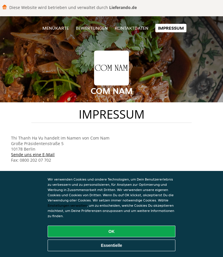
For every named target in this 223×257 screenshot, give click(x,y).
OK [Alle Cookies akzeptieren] (112, 231)
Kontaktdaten (131, 28)
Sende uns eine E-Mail (33, 154)
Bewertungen (92, 28)
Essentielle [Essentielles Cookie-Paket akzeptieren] (111, 245)
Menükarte (55, 28)
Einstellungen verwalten (67, 205)
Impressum (171, 28)
